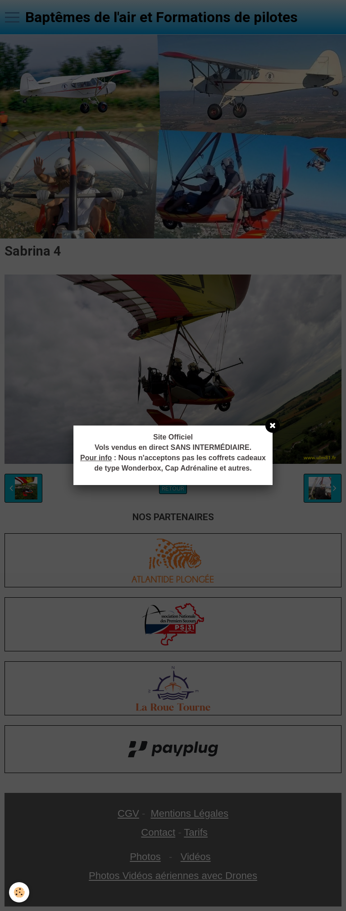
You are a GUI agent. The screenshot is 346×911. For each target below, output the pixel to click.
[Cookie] (19, 892)
